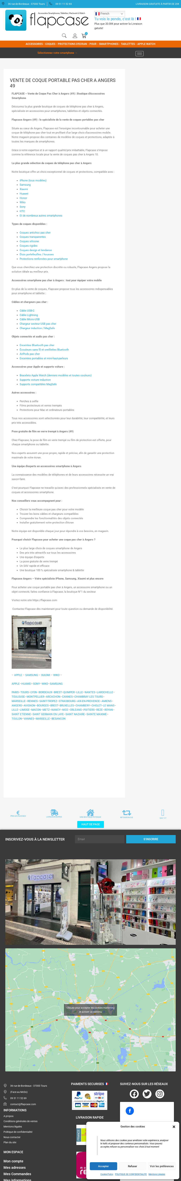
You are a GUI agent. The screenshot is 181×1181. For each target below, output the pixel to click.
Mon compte (13, 1161)
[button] (174, 1127)
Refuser (132, 1166)
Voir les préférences (162, 1166)
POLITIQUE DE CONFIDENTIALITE (131, 1174)
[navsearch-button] (64, 36)
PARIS (15, 692)
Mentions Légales (156, 1174)
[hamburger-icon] (140, 53)
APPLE (16, 683)
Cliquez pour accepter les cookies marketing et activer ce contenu (90, 1009)
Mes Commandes (17, 1174)
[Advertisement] (64, 762)
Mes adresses (15, 1167)
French (102, 14)
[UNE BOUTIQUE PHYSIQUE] (90, 812)
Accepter (103, 1166)
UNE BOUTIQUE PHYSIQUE (90, 817)
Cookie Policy (106, 1174)
